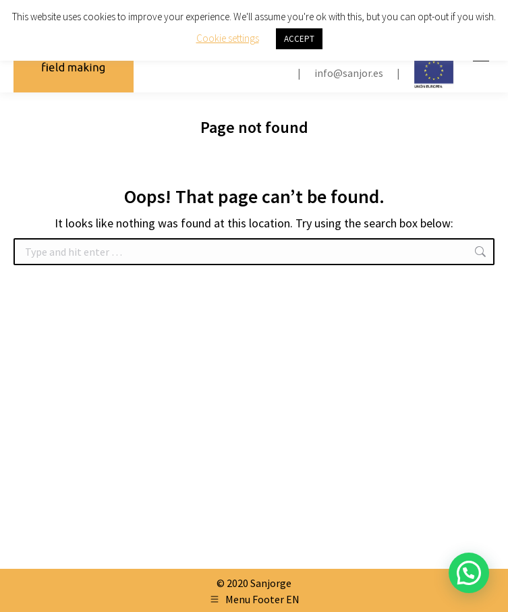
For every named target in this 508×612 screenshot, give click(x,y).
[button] (469, 573)
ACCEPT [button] (299, 39)
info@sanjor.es (348, 73)
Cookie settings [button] (227, 38)
